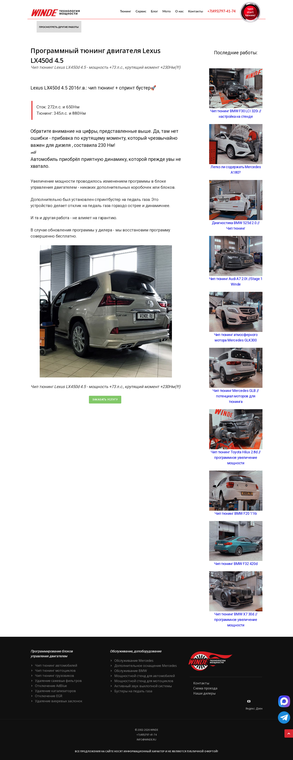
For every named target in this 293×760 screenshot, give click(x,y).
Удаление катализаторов (55, 691)
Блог (154, 11)
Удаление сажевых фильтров (58, 680)
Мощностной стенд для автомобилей (144, 676)
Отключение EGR (48, 696)
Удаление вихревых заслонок (58, 701)
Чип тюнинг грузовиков (54, 675)
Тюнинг (125, 11)
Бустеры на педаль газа (133, 691)
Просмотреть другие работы (59, 26)
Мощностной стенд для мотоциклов (143, 681)
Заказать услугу (105, 399)
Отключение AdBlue (51, 686)
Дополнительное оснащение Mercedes (145, 665)
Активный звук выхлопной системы (143, 686)
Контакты (195, 11)
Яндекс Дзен (254, 708)
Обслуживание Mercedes (133, 660)
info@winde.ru (146, 739)
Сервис (141, 11)
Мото (166, 11)
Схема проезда (205, 688)
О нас (179, 11)
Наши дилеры (204, 693)
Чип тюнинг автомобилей (56, 665)
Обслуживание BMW (130, 670)
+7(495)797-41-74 (222, 11)
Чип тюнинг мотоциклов (55, 670)
